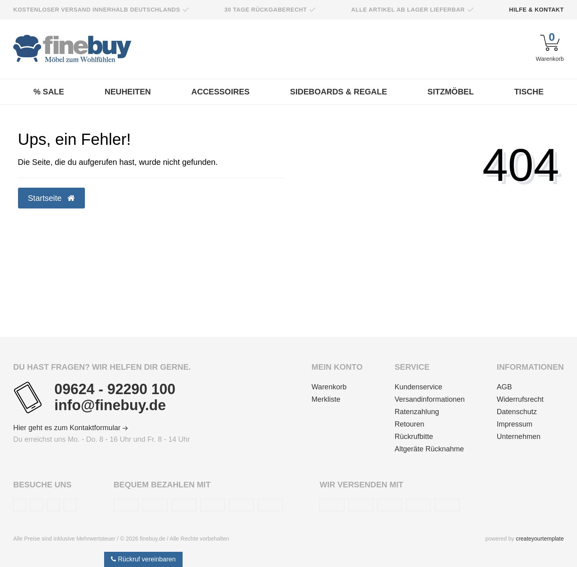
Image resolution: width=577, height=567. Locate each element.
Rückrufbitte (413, 437)
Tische (528, 91)
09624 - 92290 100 (114, 389)
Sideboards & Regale (338, 91)
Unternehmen (519, 437)
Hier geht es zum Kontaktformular (70, 428)
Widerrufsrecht (520, 399)
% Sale (49, 91)
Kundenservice (418, 387)
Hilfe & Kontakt (536, 9)
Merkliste (326, 399)
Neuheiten (128, 91)
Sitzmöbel (451, 91)
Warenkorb (329, 387)
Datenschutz (517, 412)
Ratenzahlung (416, 412)
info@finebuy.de (110, 405)
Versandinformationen (429, 399)
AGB (504, 387)
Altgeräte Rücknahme (429, 449)
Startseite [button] (51, 198)
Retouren (409, 424)
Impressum (515, 424)
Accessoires (220, 91)
